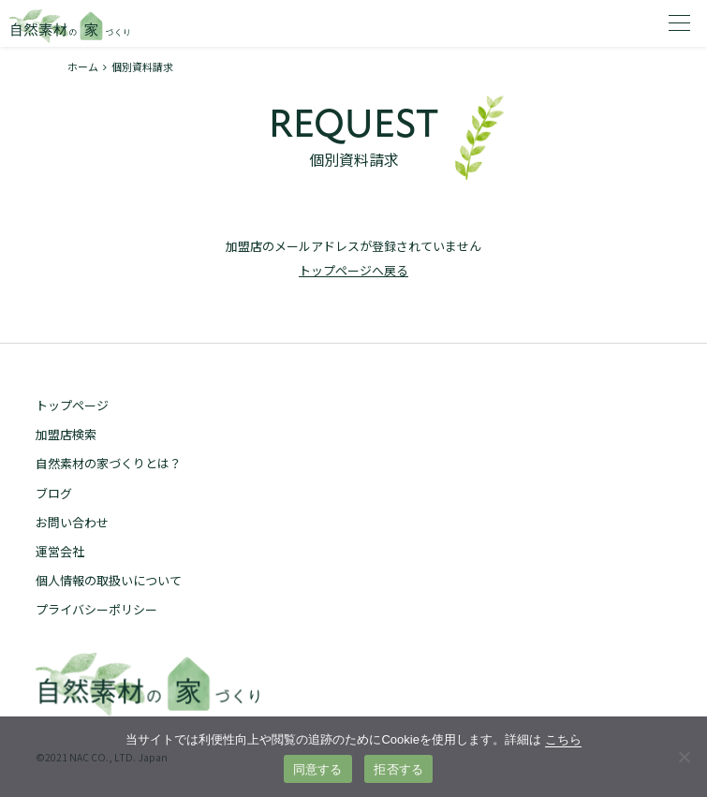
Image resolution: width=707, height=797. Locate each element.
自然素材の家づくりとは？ (109, 463)
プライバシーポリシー (96, 609)
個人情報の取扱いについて (109, 580)
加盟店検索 (66, 434)
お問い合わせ (72, 522)
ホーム (82, 66)
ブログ (54, 493)
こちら (563, 739)
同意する (318, 769)
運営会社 (60, 551)
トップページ (72, 405)
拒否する (398, 769)
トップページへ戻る (353, 270)
